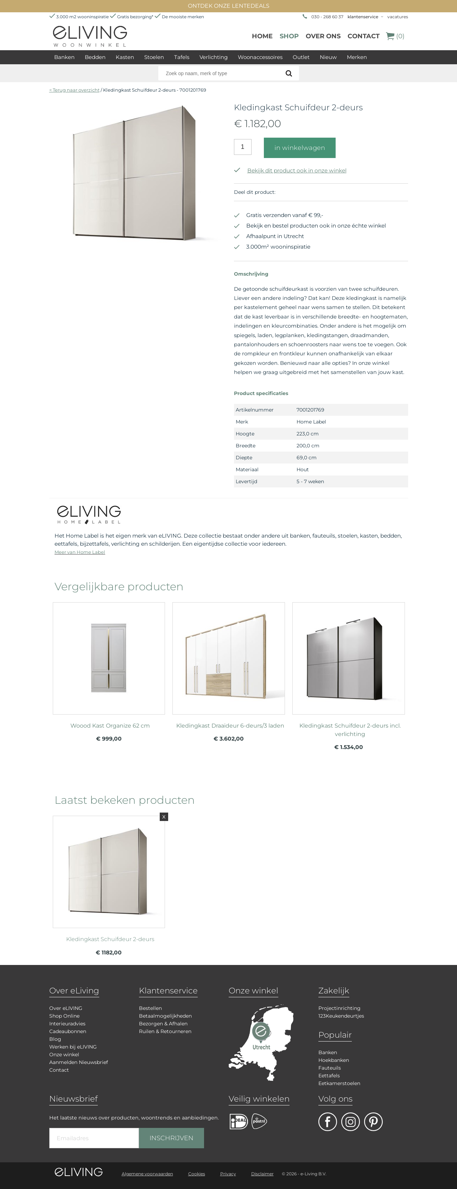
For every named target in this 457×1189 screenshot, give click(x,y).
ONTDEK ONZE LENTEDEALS (228, 5)
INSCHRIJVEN (171, 1138)
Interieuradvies (67, 1023)
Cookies (196, 1173)
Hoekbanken (333, 1060)
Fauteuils (329, 1068)
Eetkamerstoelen (339, 1083)
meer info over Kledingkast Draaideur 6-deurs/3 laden (228, 655)
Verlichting (213, 57)
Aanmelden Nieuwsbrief (78, 1062)
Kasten (125, 57)
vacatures (397, 16)
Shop (289, 36)
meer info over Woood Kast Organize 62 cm (109, 655)
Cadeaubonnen (67, 1031)
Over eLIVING (65, 1008)
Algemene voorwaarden (147, 1173)
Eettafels (329, 1075)
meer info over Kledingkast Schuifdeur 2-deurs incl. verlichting (348, 655)
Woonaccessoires (260, 57)
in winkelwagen (299, 148)
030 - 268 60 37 (327, 16)
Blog (55, 1039)
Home (262, 36)
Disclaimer (262, 1173)
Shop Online (64, 1016)
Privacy (228, 1173)
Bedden (95, 57)
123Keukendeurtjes (341, 1016)
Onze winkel (64, 1054)
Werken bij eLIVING (73, 1047)
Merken (357, 57)
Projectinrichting (339, 1008)
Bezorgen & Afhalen (163, 1023)
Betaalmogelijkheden (165, 1016)
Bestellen (150, 1008)
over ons (323, 36)
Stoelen (154, 57)
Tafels (181, 57)
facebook (327, 1121)
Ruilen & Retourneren (165, 1031)
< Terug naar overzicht (74, 90)
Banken (64, 57)
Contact (364, 36)
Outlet (301, 57)
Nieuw (328, 57)
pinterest (373, 1121)
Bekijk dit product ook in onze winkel (290, 170)
